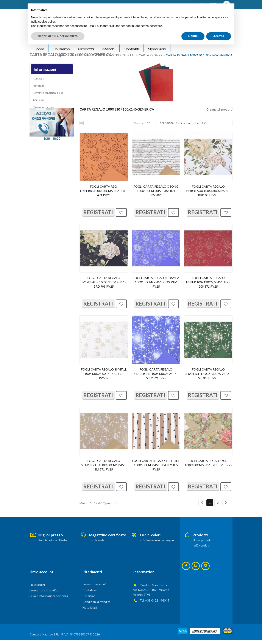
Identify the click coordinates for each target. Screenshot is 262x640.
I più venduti (201, 545)
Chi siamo (61, 49)
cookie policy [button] (46, 613)
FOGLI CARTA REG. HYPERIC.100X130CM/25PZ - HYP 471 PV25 (104, 191)
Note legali (39, 87)
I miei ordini (37, 584)
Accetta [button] (218, 628)
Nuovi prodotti (202, 540)
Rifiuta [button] (193, 628)
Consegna (39, 80)
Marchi (108, 49)
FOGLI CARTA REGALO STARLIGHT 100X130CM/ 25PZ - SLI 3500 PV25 (208, 374)
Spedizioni (157, 49)
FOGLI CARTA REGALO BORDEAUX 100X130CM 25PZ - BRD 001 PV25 (208, 191)
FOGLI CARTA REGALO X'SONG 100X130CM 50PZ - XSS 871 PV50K (156, 191)
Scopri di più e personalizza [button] (58, 628)
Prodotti (86, 49)
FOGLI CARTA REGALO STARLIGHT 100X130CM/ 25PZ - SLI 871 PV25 (103, 465)
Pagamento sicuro (43, 108)
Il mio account (41, 572)
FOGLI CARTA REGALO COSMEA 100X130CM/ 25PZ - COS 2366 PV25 (156, 282)
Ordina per (183, 123)
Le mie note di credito (44, 590)
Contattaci (90, 590)
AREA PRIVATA (215, 4)
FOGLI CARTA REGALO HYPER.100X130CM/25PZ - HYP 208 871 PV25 (208, 282)
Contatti (132, 49)
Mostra (138, 123)
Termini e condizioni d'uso (48, 94)
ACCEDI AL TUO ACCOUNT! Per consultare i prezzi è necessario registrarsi (84, 4)
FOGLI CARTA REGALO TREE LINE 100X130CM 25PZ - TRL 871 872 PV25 (156, 465)
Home (38, 49)
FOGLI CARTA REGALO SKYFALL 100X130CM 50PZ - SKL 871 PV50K (104, 374)
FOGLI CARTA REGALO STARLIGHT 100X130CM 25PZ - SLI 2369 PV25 (156, 374)
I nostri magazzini (43, 115)
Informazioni (45, 69)
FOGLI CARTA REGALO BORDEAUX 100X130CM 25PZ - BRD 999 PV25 (104, 282)
